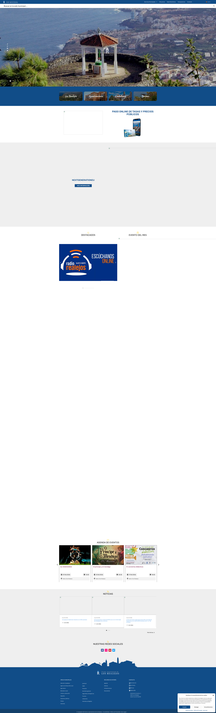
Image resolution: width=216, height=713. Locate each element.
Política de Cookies (189, 710)
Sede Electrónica (171, 2)
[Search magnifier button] (214, 6)
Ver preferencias (208, 707)
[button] (213, 695)
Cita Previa (132, 685)
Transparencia (181, 2)
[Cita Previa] (129, 685)
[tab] (7, 81)
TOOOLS (137, 712)
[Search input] (108, 6)
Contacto (189, 2)
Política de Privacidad (198, 710)
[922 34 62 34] (129, 683)
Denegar (196, 707)
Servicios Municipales (150, 2)
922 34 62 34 (133, 683)
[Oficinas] (129, 688)
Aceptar (185, 707)
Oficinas (132, 688)
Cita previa (162, 2)
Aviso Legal (205, 710)
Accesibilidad (106, 712)
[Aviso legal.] (123, 712)
